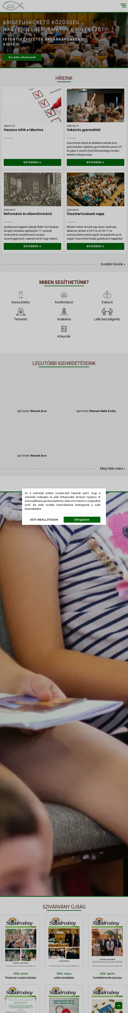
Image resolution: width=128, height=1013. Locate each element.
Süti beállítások (44, 519)
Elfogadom (82, 519)
